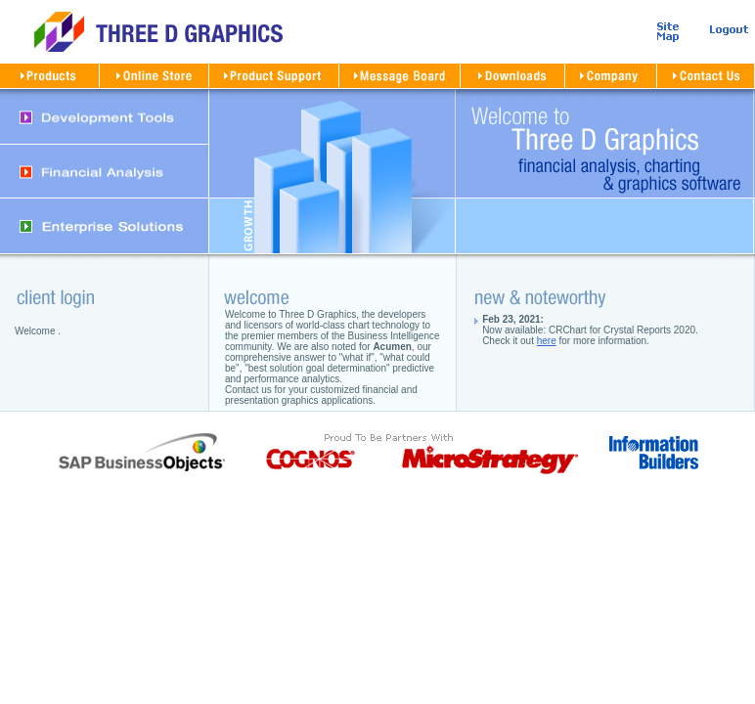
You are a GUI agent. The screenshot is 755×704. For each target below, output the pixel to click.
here (546, 340)
